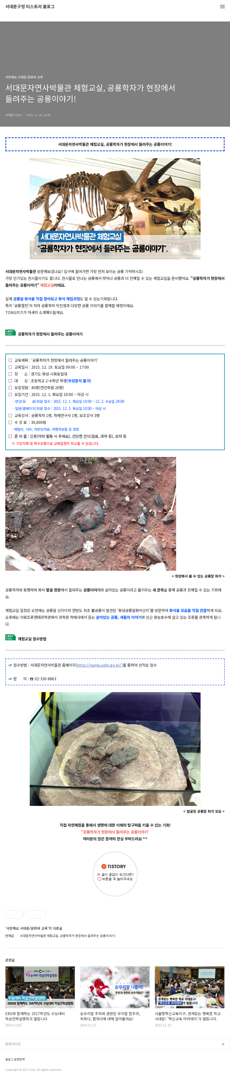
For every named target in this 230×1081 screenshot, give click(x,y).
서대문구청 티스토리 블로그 (30, 6)
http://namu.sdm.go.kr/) (100, 665)
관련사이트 (13, 1043)
